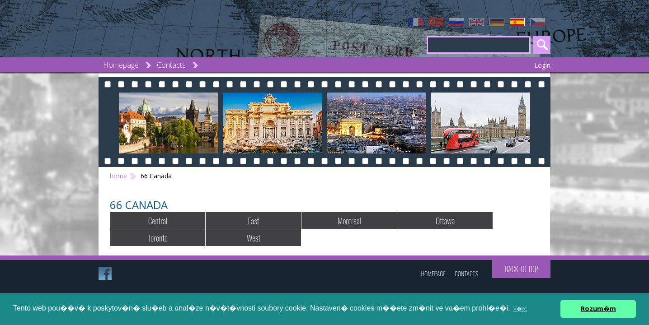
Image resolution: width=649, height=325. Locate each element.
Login (542, 65)
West (253, 238)
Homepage (121, 65)
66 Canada (156, 176)
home (118, 176)
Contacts (171, 65)
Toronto (158, 238)
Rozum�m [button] (598, 308)
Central (157, 221)
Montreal (349, 221)
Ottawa (445, 221)
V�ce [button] (520, 308)
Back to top (521, 269)
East (253, 221)
